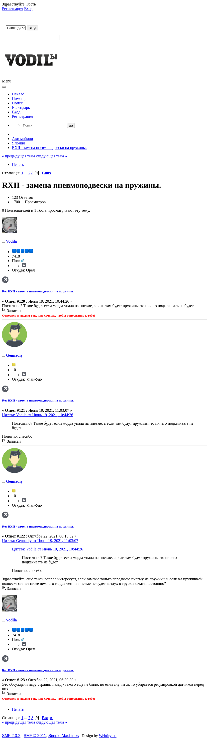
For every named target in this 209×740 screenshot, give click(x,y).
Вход (28, 8)
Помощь (19, 98)
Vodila (11, 241)
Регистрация (12, 8)
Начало (18, 94)
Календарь (21, 107)
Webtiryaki (107, 736)
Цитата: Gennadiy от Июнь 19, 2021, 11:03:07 (40, 540)
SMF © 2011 (35, 736)
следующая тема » (51, 156)
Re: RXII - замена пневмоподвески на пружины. (38, 291)
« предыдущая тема (18, 156)
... (26, 173)
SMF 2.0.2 (11, 736)
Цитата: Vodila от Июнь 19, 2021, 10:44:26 (37, 415)
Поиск (17, 103)
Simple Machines (63, 736)
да (71, 125)
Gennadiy (14, 355)
